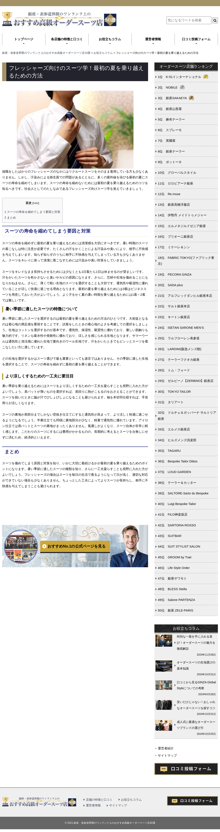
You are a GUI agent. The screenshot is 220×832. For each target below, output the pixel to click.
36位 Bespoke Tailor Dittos (177, 461)
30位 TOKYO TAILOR (174, 391)
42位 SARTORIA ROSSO (177, 525)
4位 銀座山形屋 (170, 109)
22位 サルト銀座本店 (174, 306)
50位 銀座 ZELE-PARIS (175, 610)
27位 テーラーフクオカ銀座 (178, 359)
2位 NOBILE (167, 87)
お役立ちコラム (110, 39)
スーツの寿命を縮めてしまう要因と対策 (32, 212)
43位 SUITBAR (170, 536)
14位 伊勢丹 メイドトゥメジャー (182, 215)
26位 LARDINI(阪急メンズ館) (179, 349)
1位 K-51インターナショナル (179, 77)
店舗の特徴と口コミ (99, 799)
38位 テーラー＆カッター (177, 482)
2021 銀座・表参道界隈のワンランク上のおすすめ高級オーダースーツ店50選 (111, 822)
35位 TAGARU (169, 450)
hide (35, 203)
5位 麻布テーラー (171, 119)
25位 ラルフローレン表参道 (178, 338)
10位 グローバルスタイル (177, 172)
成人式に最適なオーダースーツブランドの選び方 (196, 725)
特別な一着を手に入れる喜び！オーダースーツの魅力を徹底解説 (196, 642)
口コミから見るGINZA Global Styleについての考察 (196, 685)
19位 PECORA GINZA (174, 274)
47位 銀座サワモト (172, 578)
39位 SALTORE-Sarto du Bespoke (183, 493)
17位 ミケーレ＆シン (174, 247)
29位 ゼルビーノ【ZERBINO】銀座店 (185, 381)
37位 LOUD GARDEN (174, 472)
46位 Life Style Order (174, 568)
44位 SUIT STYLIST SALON (179, 546)
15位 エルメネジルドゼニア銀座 (182, 226)
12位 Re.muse (169, 194)
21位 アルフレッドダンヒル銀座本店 (185, 295)
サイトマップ (167, 755)
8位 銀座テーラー (171, 151)
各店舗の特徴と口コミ (67, 39)
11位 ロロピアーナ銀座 (175, 183)
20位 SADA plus (170, 285)
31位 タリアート (171, 402)
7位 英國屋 (166, 140)
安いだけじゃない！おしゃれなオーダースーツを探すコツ (196, 705)
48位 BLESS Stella (172, 589)
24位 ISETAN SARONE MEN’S (181, 327)
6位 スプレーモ (170, 130)
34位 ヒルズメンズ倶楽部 (177, 440)
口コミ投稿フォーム (196, 39)
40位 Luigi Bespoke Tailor (177, 504)
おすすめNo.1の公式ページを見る (76, 546)
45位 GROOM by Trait (174, 557)
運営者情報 (153, 39)
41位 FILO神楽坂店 (172, 514)
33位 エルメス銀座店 (174, 429)
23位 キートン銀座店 (174, 317)
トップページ (23, 39)
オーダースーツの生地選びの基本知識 (196, 665)
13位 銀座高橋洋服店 (174, 204)
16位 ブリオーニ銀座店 (175, 236)
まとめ (10, 217)
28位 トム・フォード (174, 370)
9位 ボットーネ (170, 162)
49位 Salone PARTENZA (176, 600)
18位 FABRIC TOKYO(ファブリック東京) (186, 261)
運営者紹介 (166, 748)
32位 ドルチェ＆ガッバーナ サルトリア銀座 (187, 415)
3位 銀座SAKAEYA (172, 98)
